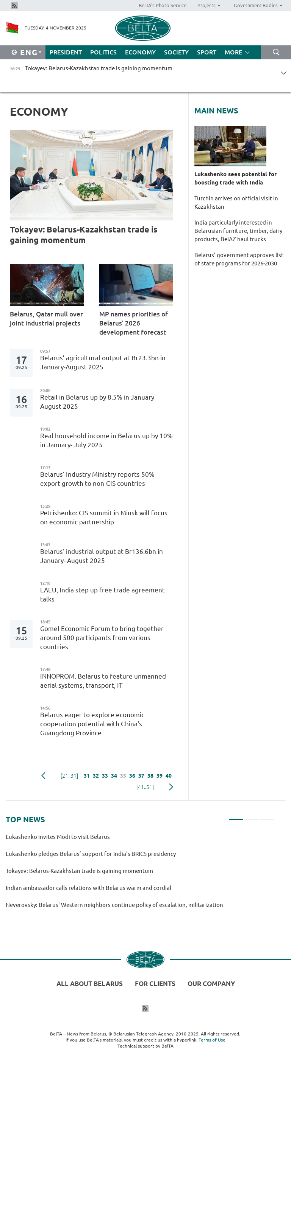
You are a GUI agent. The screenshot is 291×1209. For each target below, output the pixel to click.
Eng (29, 52)
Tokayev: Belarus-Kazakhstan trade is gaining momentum (84, 235)
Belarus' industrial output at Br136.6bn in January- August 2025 (101, 556)
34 (114, 776)
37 (141, 776)
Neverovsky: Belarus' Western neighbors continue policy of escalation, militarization (114, 905)
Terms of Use (212, 1039)
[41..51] (145, 787)
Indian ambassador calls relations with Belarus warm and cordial (90, 888)
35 (123, 776)
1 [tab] (236, 816)
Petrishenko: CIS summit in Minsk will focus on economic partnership (103, 517)
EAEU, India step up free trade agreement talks (102, 594)
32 (96, 776)
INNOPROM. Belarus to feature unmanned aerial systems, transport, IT (103, 681)
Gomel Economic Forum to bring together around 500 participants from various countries (102, 637)
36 (132, 776)
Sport (206, 52)
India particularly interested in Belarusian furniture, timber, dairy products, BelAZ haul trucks (238, 230)
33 (105, 776)
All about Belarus (89, 983)
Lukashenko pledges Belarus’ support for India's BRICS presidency (91, 854)
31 (87, 776)
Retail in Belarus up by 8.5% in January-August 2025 (98, 402)
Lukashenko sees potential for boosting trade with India (235, 178)
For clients (155, 983)
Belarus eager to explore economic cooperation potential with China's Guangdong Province (92, 723)
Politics (103, 52)
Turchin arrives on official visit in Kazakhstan (236, 202)
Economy (140, 52)
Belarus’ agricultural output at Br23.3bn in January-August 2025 (103, 362)
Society (176, 52)
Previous (43, 775)
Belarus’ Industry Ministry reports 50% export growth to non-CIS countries (97, 479)
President (66, 52)
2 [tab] (251, 816)
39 (159, 776)
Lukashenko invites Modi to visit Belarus (59, 837)
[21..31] (69, 776)
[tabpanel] (140, 874)
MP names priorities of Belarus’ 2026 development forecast (135, 323)
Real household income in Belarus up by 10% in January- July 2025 (106, 440)
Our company (211, 983)
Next (171, 787)
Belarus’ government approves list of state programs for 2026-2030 (238, 259)
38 (150, 776)
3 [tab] (267, 816)
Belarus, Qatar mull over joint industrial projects (46, 318)
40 (169, 776)
